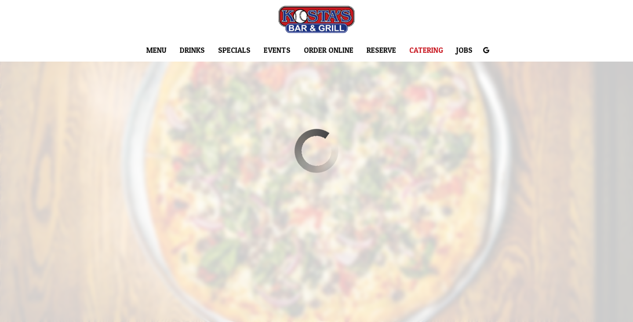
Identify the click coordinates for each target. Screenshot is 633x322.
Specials (234, 50)
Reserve (381, 50)
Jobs (464, 50)
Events (277, 50)
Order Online (328, 50)
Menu (156, 50)
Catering (426, 50)
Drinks (192, 50)
